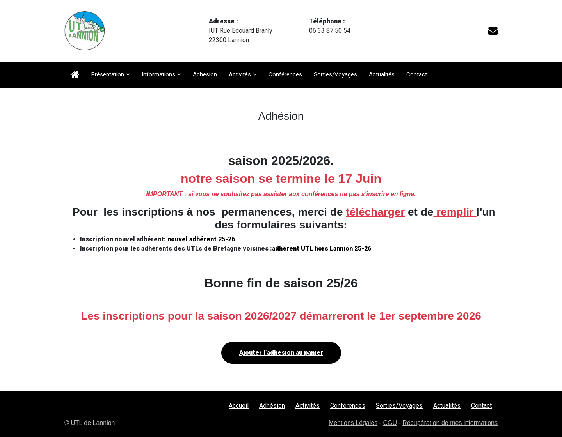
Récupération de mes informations (450, 422)
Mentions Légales (353, 422)
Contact (416, 74)
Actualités (382, 74)
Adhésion (205, 74)
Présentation (107, 74)
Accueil (239, 405)
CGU (390, 422)
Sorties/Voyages (335, 74)
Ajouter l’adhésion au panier (281, 352)
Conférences (285, 74)
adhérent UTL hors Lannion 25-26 (321, 248)
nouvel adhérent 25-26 (201, 239)
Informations (158, 74)
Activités (240, 74)
